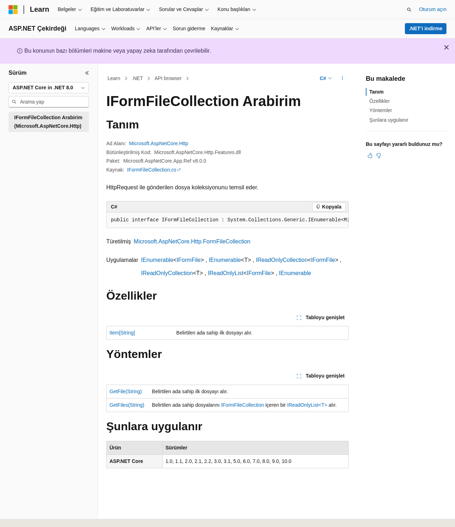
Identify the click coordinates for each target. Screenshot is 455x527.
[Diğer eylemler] (342, 78)
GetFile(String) (125, 391)
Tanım (376, 92)
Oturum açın (432, 9)
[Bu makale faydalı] (370, 155)
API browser (168, 78)
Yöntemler (380, 110)
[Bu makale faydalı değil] (378, 155)
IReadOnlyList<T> (307, 405)
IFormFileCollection (242, 405)
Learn (114, 78)
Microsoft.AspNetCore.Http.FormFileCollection (192, 241)
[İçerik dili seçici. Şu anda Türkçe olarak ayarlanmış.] (24, 514)
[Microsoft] (13, 9)
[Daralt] (87, 73)
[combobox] (49, 88)
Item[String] (122, 333)
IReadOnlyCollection (282, 260)
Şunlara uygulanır (388, 120)
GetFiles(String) (126, 405)
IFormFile (189, 260)
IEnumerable (157, 260)
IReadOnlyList (226, 273)
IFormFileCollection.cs (151, 170)
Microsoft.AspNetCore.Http (158, 143)
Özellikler (379, 101)
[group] (227, 220)
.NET (137, 78)
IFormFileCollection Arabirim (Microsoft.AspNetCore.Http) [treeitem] (48, 122)
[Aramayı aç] (409, 9)
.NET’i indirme (425, 28)
